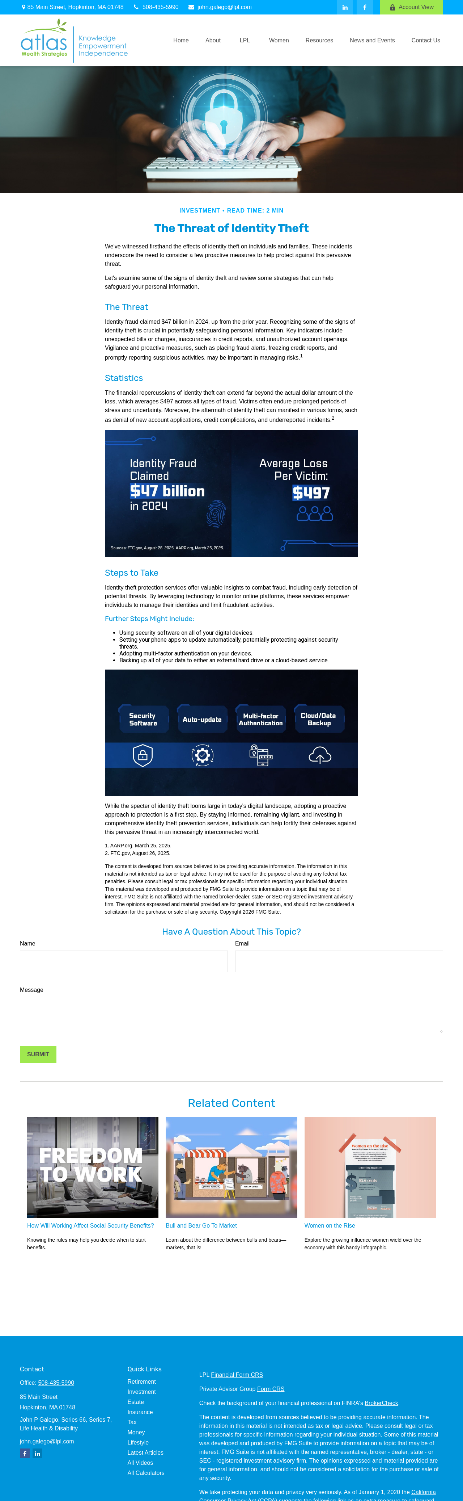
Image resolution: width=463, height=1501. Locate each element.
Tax (132, 1422)
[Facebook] (365, 7)
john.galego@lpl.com (220, 7)
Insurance (140, 1412)
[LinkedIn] (345, 7)
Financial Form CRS (237, 1375)
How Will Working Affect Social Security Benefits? (90, 1226)
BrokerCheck (381, 1403)
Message (31, 990)
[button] (181, 40)
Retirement (142, 1382)
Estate (136, 1402)
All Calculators (146, 1473)
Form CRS (271, 1389)
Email (242, 943)
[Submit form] (38, 1054)
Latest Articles (146, 1453)
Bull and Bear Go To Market (201, 1226)
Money (136, 1432)
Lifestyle (138, 1442)
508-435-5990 (156, 7)
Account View (412, 7)
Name (27, 943)
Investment (142, 1392)
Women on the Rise (330, 1226)
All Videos (140, 1463)
